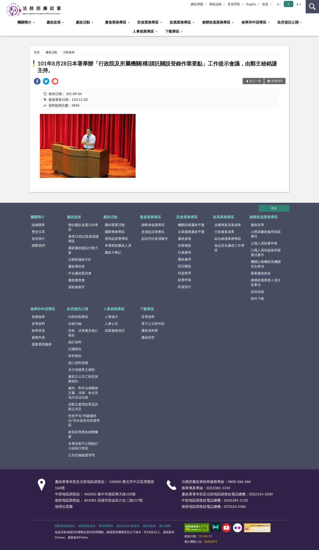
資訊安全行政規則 (128, 526)
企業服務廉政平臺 (191, 232)
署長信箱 (215, 4)
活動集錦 (69, 52)
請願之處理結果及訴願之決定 (83, 406)
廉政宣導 (257, 225)
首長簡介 (38, 238)
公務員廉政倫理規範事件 (266, 234)
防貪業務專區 (148, 22)
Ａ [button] (288, 4)
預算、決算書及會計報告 (83, 332)
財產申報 (184, 280)
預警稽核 (184, 245)
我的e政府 (149, 526)
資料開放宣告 (86, 526)
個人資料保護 (78, 363)
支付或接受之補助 (81, 369)
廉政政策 (54, 22)
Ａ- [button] (278, 4)
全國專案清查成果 (227, 225)
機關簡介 (24, 22)
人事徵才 (111, 317)
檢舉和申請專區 (253, 22)
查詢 (312, 6)
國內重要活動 (115, 225)
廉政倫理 (184, 259)
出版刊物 (75, 324)
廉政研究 (148, 337)
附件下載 (257, 298)
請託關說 (184, 266)
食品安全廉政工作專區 (229, 247)
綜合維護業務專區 (227, 238)
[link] (37, 82)
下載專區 (172, 31)
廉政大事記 (113, 252)
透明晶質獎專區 (116, 238)
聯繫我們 (38, 245)
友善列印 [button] (277, 81)
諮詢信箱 (257, 292)
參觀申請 (38, 337)
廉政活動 (83, 22)
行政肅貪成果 (224, 232)
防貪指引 (184, 287)
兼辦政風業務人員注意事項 (266, 282)
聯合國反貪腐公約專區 (83, 227)
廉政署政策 (76, 266)
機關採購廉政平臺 (191, 225)
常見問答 (234, 4)
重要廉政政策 (261, 273)
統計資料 (75, 342)
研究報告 (75, 356)
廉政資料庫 (149, 330)
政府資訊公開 (288, 22)
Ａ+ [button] (298, 4)
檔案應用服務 (42, 344)
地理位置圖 (64, 506)
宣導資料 (38, 324)
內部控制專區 (78, 317)
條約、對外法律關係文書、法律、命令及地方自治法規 (83, 392)
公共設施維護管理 (81, 455)
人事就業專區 (143, 31)
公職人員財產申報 (264, 243)
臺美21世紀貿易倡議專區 (83, 238)
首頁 (265, 4)
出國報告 (75, 349)
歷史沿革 (38, 232)
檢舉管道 (38, 330)
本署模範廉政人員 (118, 245)
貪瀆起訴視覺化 (153, 232)
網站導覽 (197, 4)
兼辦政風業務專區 (216, 22)
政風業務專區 (180, 22)
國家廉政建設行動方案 (83, 250)
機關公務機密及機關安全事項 (266, 264)
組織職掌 (38, 225)
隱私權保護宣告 (65, 526)
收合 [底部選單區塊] (274, 208)
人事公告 (111, 324)
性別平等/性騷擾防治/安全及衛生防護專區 (84, 420)
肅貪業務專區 (115, 22)
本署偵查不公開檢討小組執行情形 (83, 445)
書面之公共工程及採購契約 (83, 378)
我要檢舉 (38, 317)
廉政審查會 (76, 280)
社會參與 (184, 252)
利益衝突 (184, 273)
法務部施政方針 (79, 259)
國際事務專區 (115, 232)
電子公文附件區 (153, 324)
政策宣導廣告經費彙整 (83, 434)
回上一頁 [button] (255, 81)
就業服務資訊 (115, 330)
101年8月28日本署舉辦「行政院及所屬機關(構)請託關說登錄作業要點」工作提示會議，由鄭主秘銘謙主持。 (157, 66)
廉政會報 (184, 238)
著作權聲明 (106, 526)
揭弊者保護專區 (153, 225)
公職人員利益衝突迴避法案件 (266, 252)
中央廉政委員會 (79, 273)
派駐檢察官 (76, 287)
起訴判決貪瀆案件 (154, 238)
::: (3, 3)
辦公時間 (165, 526)
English (251, 4)
